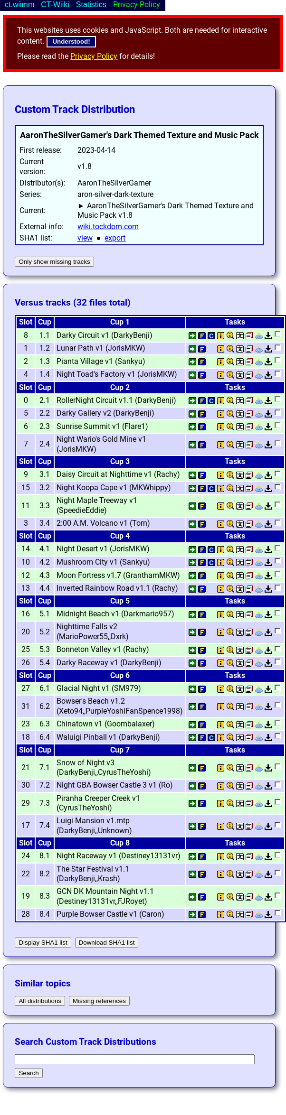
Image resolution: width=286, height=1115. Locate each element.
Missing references (99, 1000)
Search (28, 1073)
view (85, 237)
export (115, 237)
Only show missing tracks (54, 261)
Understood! (71, 41)
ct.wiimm (19, 4)
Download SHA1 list (107, 942)
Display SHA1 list (43, 942)
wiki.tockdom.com (108, 226)
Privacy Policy (93, 56)
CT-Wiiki (55, 4)
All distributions (40, 1000)
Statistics (91, 4)
